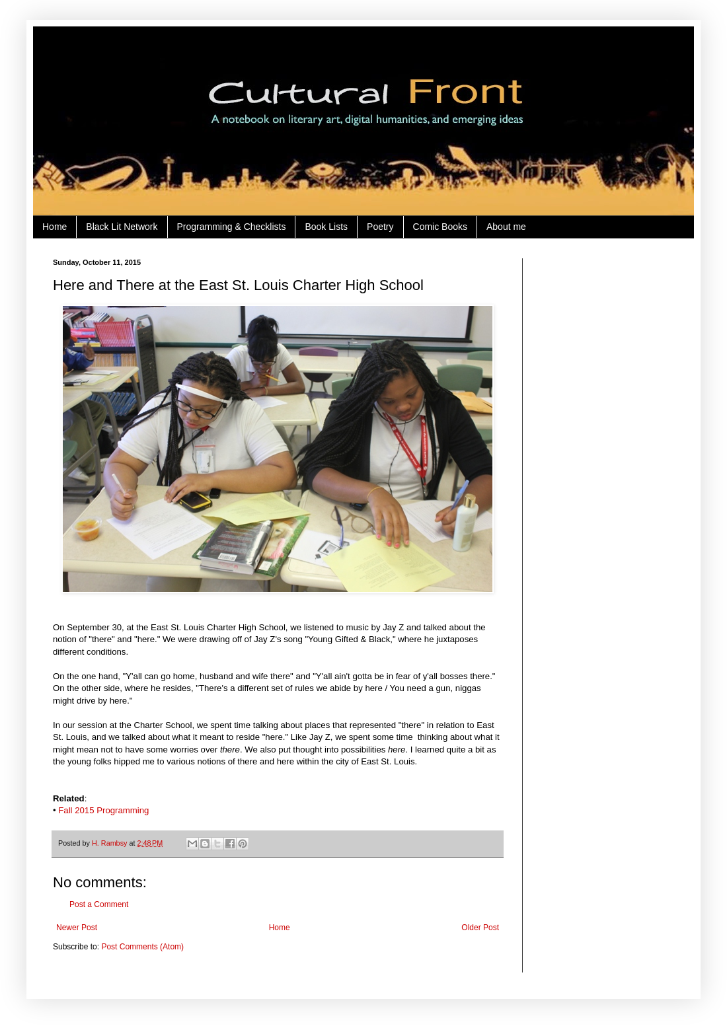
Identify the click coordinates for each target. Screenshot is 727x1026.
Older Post (480, 927)
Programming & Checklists (231, 226)
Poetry (380, 226)
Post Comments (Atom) (142, 946)
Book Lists (326, 226)
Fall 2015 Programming (103, 810)
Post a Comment (98, 904)
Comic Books (440, 226)
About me (506, 226)
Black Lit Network (121, 226)
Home (54, 226)
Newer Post (76, 927)
